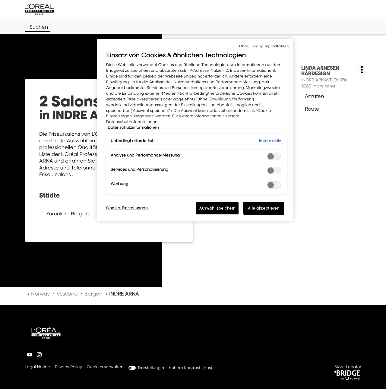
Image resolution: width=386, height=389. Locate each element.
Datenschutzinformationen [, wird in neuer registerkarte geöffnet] (133, 127)
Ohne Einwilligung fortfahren (264, 46)
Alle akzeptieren (263, 208)
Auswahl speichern (217, 208)
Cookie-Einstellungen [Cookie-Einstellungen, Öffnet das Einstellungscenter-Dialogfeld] (126, 208)
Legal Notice (37, 367)
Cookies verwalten (105, 367)
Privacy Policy (68, 367)
